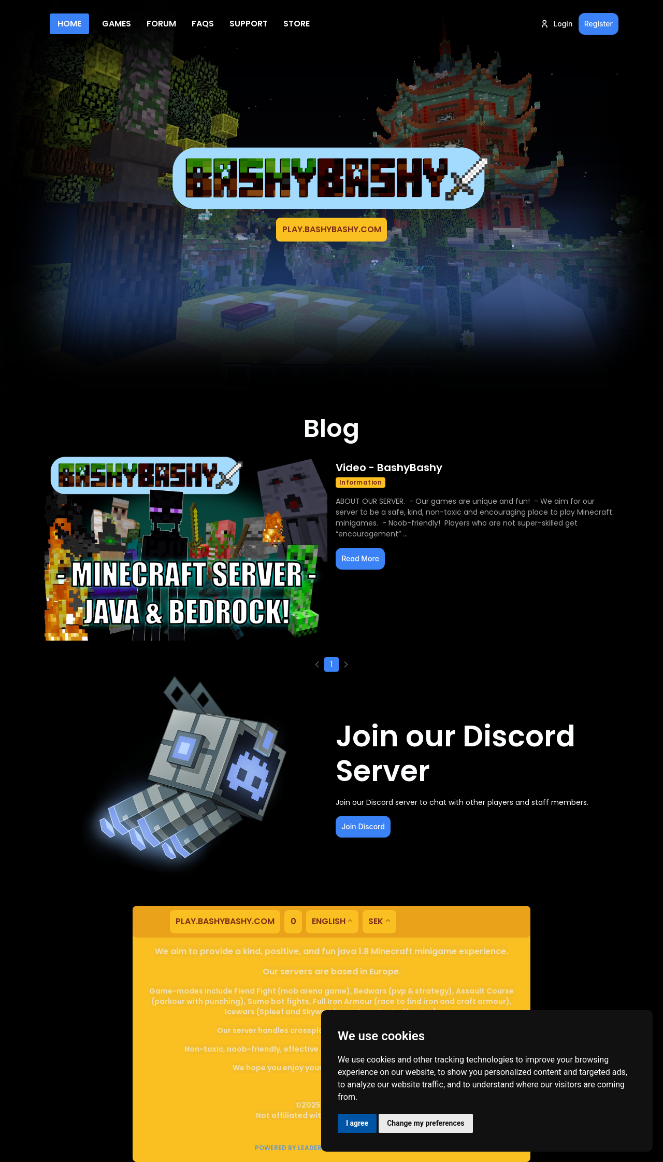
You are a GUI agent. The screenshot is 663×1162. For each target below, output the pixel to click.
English (328, 921)
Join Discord (363, 826)
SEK (375, 921)
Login (556, 24)
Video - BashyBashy (389, 467)
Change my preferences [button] (425, 1123)
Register (598, 23)
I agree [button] (357, 1123)
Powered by (293, 1147)
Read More (360, 558)
